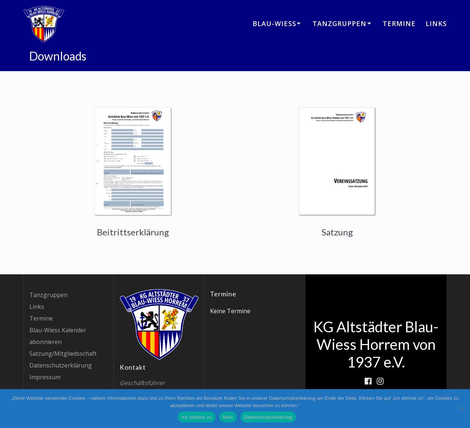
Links (436, 23)
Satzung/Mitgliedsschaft (63, 354)
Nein (228, 417)
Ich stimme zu (196, 417)
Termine (399, 23)
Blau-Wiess (274, 23)
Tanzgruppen (339, 23)
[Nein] (460, 408)
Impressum (45, 377)
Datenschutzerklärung (60, 365)
